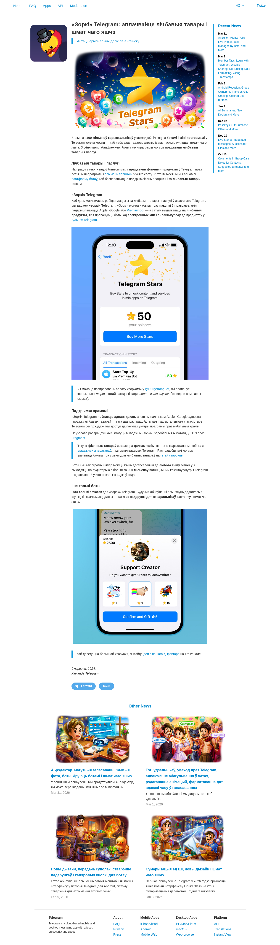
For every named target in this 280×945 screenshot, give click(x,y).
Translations (222, 929)
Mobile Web (148, 934)
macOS (181, 929)
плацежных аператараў (94, 450)
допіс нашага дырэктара (161, 654)
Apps (47, 6)
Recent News (229, 26)
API (60, 6)
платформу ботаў (84, 179)
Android (145, 929)
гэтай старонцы (172, 455)
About (117, 917)
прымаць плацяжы (118, 174)
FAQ (32, 6)
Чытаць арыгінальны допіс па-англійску (108, 41)
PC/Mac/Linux (186, 924)
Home (17, 6)
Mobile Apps (149, 917)
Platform (220, 917)
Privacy (118, 929)
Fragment (78, 438)
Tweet (106, 686)
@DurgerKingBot (157, 389)
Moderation (78, 6)
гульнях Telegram (84, 220)
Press (117, 934)
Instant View (222, 934)
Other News (140, 706)
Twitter (259, 5)
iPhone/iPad (149, 924)
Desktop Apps (186, 917)
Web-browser (185, 934)
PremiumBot (135, 210)
